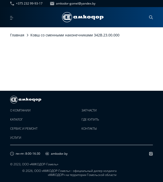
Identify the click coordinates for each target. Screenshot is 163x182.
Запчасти (89, 110)
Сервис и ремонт (23, 129)
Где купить (90, 120)
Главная (17, 35)
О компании (20, 110)
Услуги (15, 138)
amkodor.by (56, 154)
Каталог (16, 120)
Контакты (89, 129)
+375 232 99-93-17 (26, 4)
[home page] (83, 17)
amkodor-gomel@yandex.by (72, 4)
